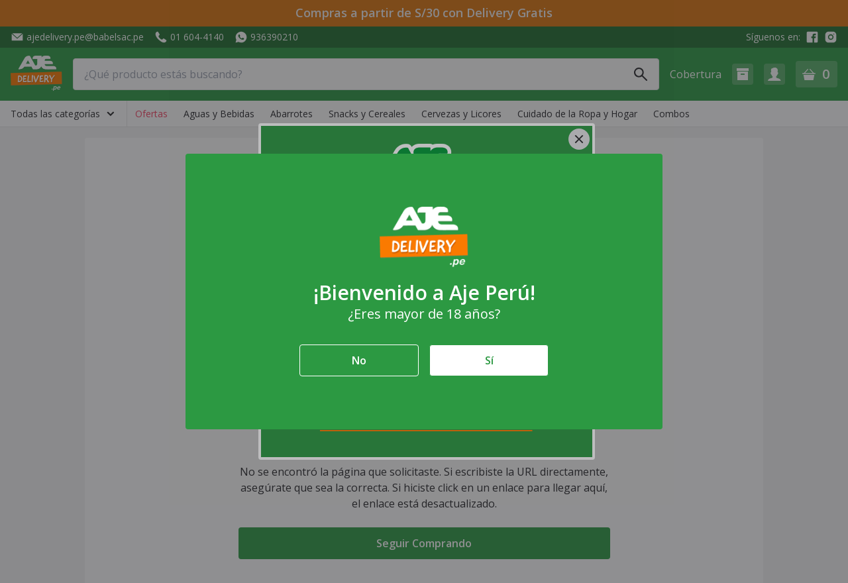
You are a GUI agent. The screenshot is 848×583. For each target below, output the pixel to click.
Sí (489, 360)
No (359, 360)
